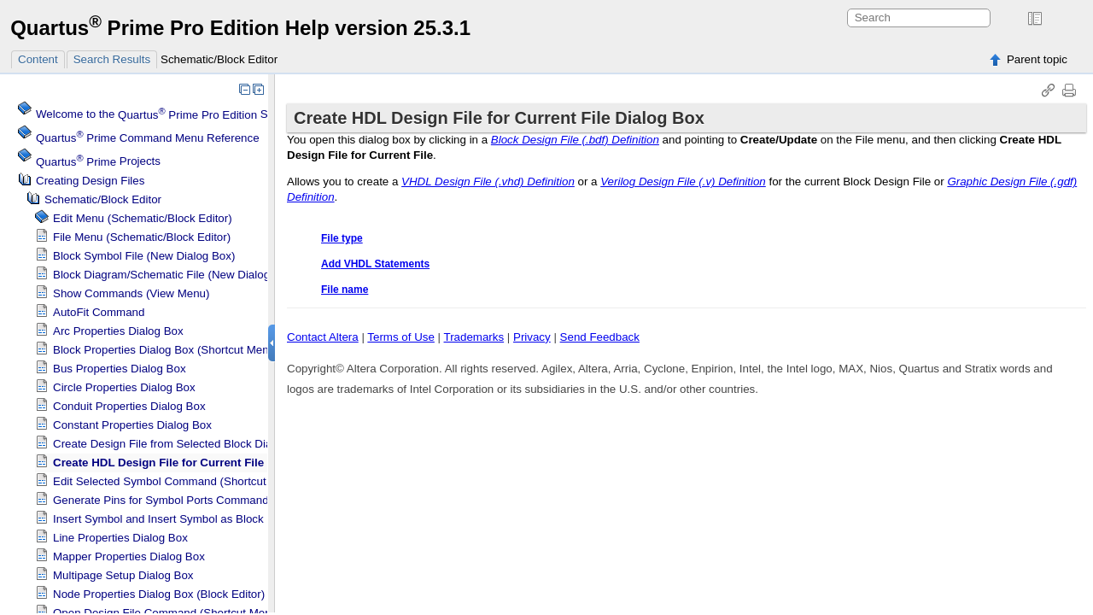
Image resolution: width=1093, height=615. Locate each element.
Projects (98, 161)
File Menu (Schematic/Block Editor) (142, 237)
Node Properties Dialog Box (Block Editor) (159, 594)
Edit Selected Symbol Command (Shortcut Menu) (177, 481)
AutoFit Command (98, 312)
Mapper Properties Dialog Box (129, 556)
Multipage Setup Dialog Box (123, 575)
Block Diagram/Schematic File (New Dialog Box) (174, 274)
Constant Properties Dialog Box (132, 425)
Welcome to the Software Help (184, 114)
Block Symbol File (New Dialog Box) (144, 255)
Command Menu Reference (148, 138)
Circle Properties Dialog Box (124, 387)
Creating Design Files (90, 180)
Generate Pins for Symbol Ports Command (161, 500)
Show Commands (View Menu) (131, 293)
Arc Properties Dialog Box (118, 331)
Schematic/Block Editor (219, 59)
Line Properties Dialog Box (120, 537)
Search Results (111, 59)
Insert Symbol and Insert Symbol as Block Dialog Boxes (193, 518)
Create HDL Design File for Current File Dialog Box (189, 462)
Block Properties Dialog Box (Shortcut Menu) (165, 349)
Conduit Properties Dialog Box (129, 406)
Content (38, 59)
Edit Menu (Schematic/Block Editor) (142, 218)
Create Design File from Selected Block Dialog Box (181, 443)
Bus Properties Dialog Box (119, 368)
